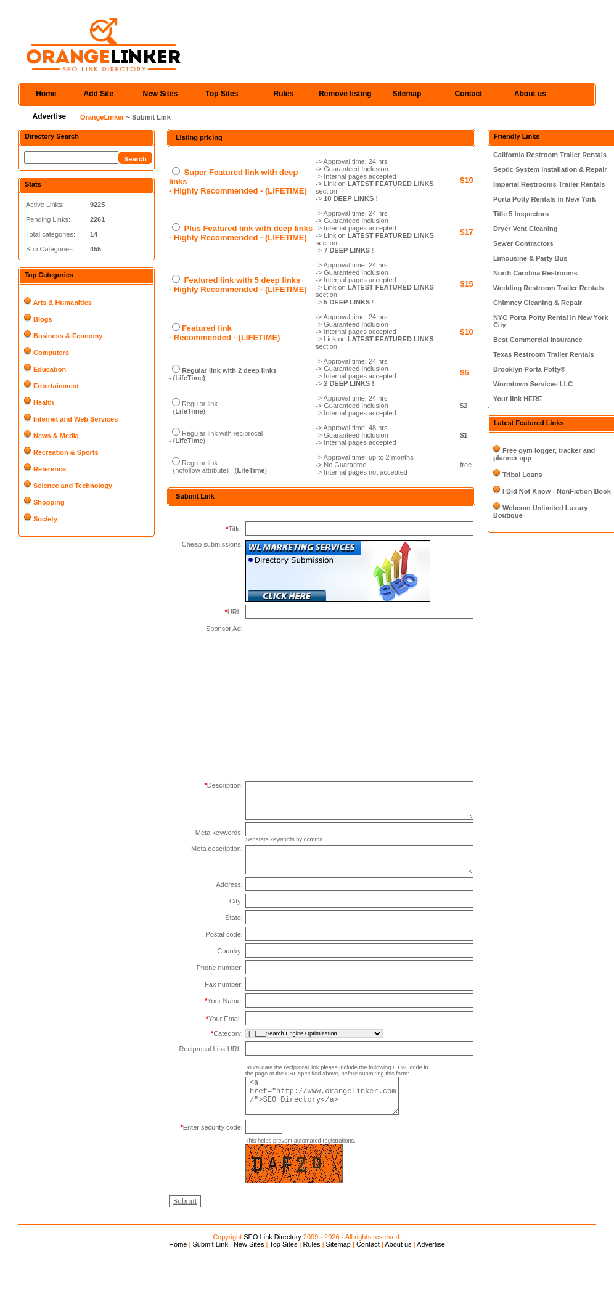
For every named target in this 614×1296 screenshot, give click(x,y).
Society (45, 519)
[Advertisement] (206, 1103)
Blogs (42, 319)
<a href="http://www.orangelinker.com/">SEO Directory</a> (329, 1110)
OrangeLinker (102, 117)
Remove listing (345, 93)
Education (49, 369)
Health (43, 402)
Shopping (49, 502)
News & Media (56, 435)
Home (46, 93)
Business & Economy (67, 336)
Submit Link (209, 1259)
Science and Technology (72, 485)
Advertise (50, 116)
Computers (51, 352)
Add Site (99, 93)
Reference (49, 469)
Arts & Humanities (62, 302)
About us (530, 93)
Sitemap (407, 93)
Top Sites (221, 93)
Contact (469, 93)
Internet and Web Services (75, 419)
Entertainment (56, 385)
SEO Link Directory (272, 1252)
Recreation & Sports (66, 452)
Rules (284, 93)
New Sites (160, 93)
